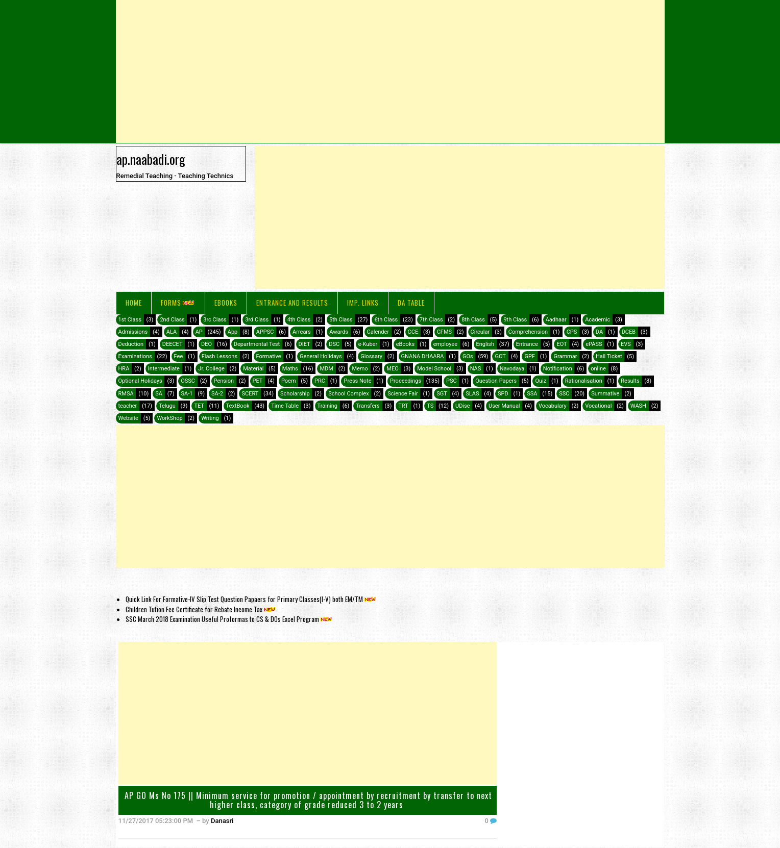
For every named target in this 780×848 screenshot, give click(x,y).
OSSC (188, 381)
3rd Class (257, 319)
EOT (561, 344)
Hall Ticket (609, 356)
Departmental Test (257, 344)
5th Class (341, 319)
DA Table (411, 302)
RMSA (126, 393)
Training (327, 406)
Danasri (222, 821)
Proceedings (405, 381)
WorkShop (169, 418)
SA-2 (217, 393)
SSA (532, 393)
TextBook (238, 406)
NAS (475, 368)
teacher (127, 406)
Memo (360, 368)
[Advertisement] (390, 71)
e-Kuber (367, 344)
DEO (206, 344)
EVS (626, 344)
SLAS (472, 393)
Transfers (367, 406)
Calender (378, 332)
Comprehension (528, 332)
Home (134, 302)
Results (630, 381)
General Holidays (321, 356)
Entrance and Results (292, 302)
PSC (451, 381)
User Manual (504, 406)
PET (258, 381)
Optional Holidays (140, 381)
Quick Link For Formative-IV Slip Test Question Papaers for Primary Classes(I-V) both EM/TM (251, 599)
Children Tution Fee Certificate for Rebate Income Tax (201, 609)
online (598, 368)
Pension (224, 381)
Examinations (135, 356)
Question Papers (496, 381)
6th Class (386, 319)
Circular (480, 332)
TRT (403, 406)
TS (430, 406)
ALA (171, 332)
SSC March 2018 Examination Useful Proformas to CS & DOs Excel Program (229, 619)
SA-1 (187, 393)
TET (199, 406)
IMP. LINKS (363, 302)
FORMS (178, 302)
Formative (268, 356)
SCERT (249, 393)
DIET (304, 344)
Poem (288, 381)
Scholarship (295, 393)
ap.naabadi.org (150, 158)
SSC (564, 393)
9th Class (515, 319)
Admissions (133, 332)
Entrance (527, 344)
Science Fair (402, 393)
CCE (413, 332)
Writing (210, 418)
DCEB (629, 332)
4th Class (299, 319)
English (485, 344)
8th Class (473, 319)
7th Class (431, 319)
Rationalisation (583, 381)
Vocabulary (553, 406)
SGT (441, 393)
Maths (290, 368)
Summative (605, 393)
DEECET (172, 344)
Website (128, 418)
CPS (572, 332)
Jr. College (211, 368)
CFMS (444, 332)
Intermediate (164, 368)
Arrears (301, 332)
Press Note (357, 381)
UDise (462, 406)
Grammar (565, 356)
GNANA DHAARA (422, 356)
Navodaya (512, 368)
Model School (434, 368)
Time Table (285, 406)
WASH (638, 406)
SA (158, 393)
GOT (500, 356)
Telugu (167, 406)
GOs (467, 356)
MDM (326, 368)
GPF (529, 356)
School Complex (348, 393)
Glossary (371, 356)
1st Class (129, 319)
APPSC (265, 332)
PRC (319, 381)
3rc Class (214, 319)
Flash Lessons (219, 356)
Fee (178, 356)
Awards (338, 332)
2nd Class (172, 319)
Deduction (131, 344)
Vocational (598, 406)
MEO (392, 368)
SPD (503, 393)
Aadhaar (556, 319)
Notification (557, 368)
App (233, 332)
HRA (124, 368)
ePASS (594, 344)
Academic (597, 319)
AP (199, 332)
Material (253, 368)
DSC (334, 344)
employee (445, 344)
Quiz (540, 381)
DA (599, 332)
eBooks (225, 302)
